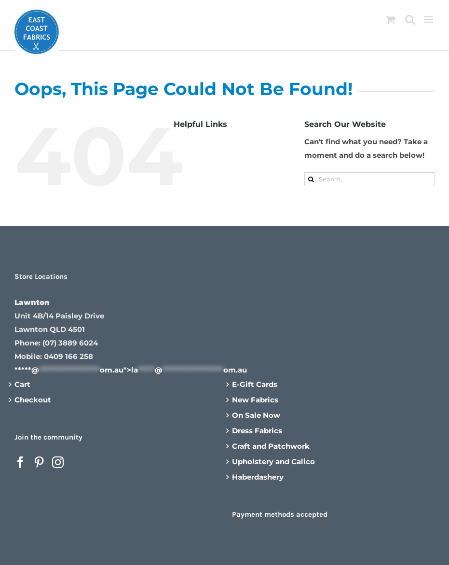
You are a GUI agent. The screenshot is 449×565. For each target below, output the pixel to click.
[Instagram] (58, 462)
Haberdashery (258, 477)
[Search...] (369, 179)
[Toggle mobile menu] (429, 19)
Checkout (32, 399)
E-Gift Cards (254, 384)
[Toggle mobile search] (410, 19)
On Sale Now (256, 415)
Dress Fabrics (257, 430)
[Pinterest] (39, 462)
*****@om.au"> (130, 369)
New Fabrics (255, 399)
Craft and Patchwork (271, 446)
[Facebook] (20, 462)
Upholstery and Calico (273, 461)
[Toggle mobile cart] (390, 19)
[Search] (311, 179)
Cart (22, 384)
